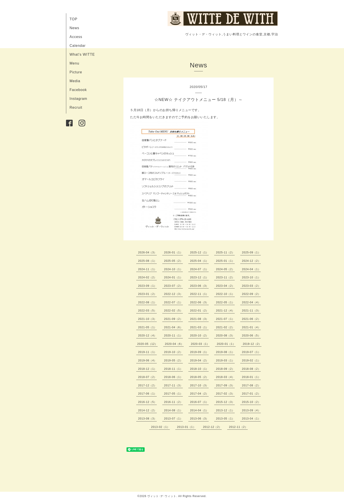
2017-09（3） (225, 385)
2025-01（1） (225, 260)
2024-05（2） (225, 269)
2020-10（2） (199, 335)
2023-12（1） (199, 277)
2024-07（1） (199, 269)
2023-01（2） (147, 294)
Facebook (78, 90)
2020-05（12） (147, 343)
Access (76, 37)
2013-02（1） (160, 427)
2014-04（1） (199, 410)
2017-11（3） (173, 385)
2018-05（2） (199, 377)
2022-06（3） (199, 302)
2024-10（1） (173, 269)
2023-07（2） (173, 285)
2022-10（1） (225, 294)
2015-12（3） (225, 402)
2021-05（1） (147, 327)
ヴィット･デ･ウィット (161, 496)
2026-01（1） (173, 252)
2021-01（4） (251, 327)
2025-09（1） (251, 252)
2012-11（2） (238, 427)
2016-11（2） (173, 402)
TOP (73, 19)
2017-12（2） (147, 385)
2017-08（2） (251, 385)
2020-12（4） (147, 335)
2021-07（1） (225, 319)
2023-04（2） (225, 285)
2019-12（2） (252, 343)
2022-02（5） (173, 310)
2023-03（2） (251, 285)
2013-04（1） (251, 418)
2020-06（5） (251, 335)
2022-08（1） (147, 302)
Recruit (76, 107)
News (74, 28)
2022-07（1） (173, 302)
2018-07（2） (147, 377)
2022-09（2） (251, 294)
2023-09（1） (147, 285)
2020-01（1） (226, 343)
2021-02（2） (225, 327)
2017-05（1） (173, 393)
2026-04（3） (147, 252)
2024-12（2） (251, 260)
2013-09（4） (251, 410)
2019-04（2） (199, 360)
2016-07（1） (199, 402)
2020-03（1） (200, 343)
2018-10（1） (199, 368)
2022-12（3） (173, 294)
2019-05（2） (173, 360)
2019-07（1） (251, 352)
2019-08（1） (225, 352)
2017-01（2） (251, 393)
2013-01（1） (186, 427)
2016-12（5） (147, 402)
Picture (76, 72)
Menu (74, 63)
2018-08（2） (251, 368)
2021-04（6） (173, 327)
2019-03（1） (225, 360)
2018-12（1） (147, 368)
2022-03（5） (147, 310)
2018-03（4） (225, 377)
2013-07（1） (173, 418)
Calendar (78, 45)
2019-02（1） (251, 360)
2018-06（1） (173, 377)
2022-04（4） (251, 302)
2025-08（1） (147, 260)
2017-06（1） (147, 393)
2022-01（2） (199, 310)
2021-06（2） (251, 319)
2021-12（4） (225, 310)
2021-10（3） (147, 319)
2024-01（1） (173, 277)
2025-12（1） (199, 252)
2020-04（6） (174, 343)
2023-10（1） (251, 277)
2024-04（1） (251, 269)
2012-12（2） (212, 427)
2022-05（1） (225, 302)
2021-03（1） (199, 327)
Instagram (78, 99)
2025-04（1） (199, 260)
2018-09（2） (225, 368)
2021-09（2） (173, 319)
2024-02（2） (147, 277)
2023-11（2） (225, 277)
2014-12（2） (147, 410)
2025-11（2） (225, 252)
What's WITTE (82, 54)
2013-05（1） (225, 418)
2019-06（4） (147, 360)
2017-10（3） (199, 385)
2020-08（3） (225, 335)
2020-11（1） (173, 335)
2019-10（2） (173, 352)
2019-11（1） (147, 352)
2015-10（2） (251, 402)
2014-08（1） (173, 410)
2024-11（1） (147, 269)
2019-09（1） (199, 352)
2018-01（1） (251, 377)
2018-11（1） (173, 368)
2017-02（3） (225, 393)
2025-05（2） (173, 260)
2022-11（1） (199, 294)
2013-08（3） (147, 418)
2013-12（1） (225, 410)
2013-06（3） (199, 418)
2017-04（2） (199, 393)
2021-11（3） (251, 310)
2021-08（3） (199, 319)
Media (75, 81)
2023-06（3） (199, 285)
